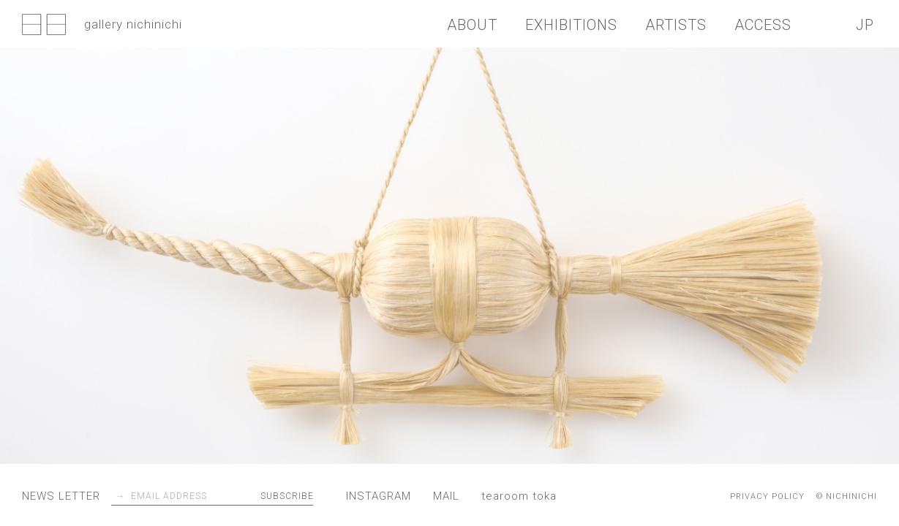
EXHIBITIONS (571, 25)
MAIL (446, 496)
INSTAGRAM (378, 496)
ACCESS (762, 25)
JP (865, 25)
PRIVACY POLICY (767, 496)
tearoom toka (519, 496)
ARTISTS (676, 25)
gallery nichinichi (102, 25)
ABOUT (472, 25)
